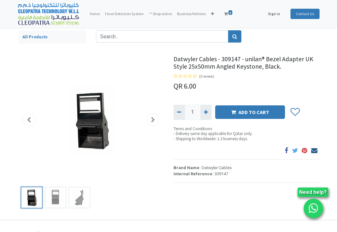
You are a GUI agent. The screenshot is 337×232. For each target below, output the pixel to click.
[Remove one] (179, 112)
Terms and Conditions (193, 128)
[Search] (234, 36)
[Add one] (206, 112)
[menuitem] (95, 13)
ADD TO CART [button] (250, 112)
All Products (34, 36)
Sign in (273, 13)
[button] (213, 13)
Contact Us (304, 13)
